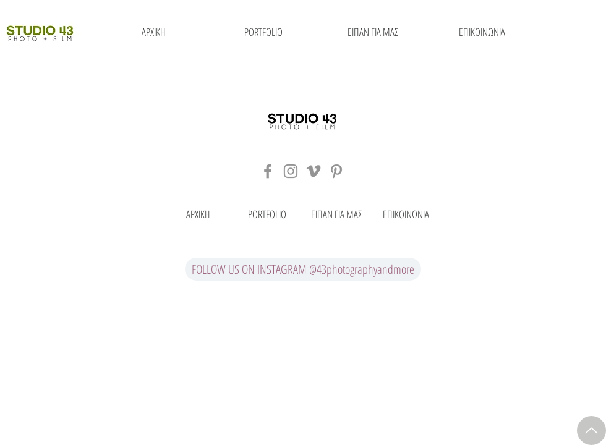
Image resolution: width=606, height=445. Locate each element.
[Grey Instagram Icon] (290, 171)
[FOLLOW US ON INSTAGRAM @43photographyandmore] (303, 269)
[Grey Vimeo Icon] (313, 171)
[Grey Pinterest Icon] (336, 171)
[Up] (591, 430)
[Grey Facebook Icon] (267, 171)
